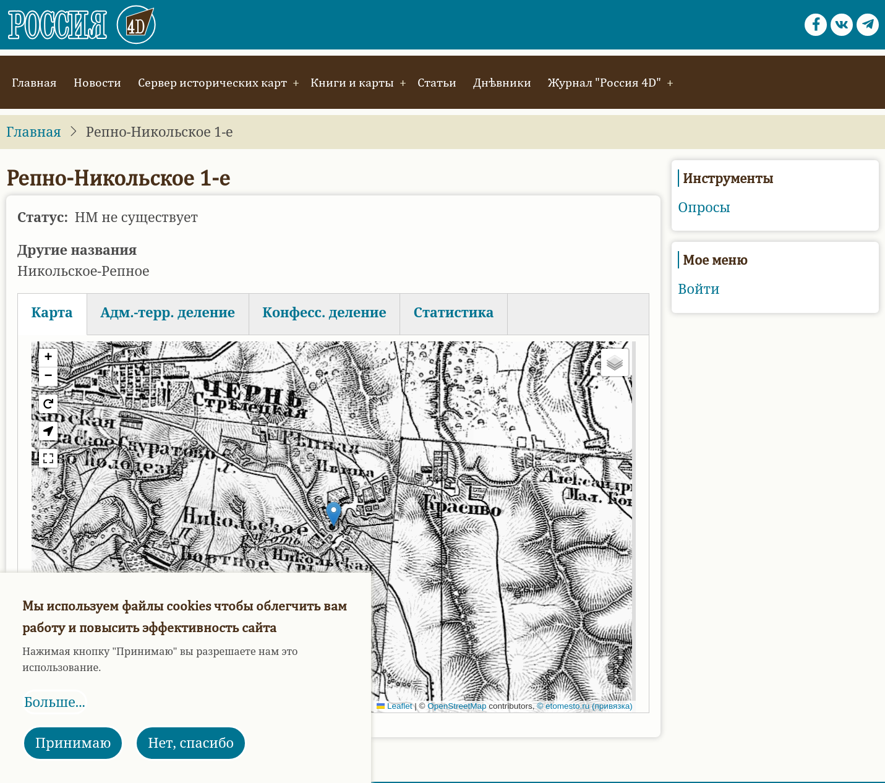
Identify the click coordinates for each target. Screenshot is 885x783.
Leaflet (395, 706)
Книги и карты (352, 82)
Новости (97, 82)
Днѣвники (502, 82)
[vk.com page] (842, 25)
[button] (333, 514)
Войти (698, 288)
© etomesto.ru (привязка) (584, 706)
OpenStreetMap (456, 706)
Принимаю (73, 742)
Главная (34, 82)
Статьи (436, 82)
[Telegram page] (868, 25)
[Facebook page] (816, 25)
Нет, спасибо (191, 742)
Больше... (54, 702)
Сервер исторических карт (212, 82)
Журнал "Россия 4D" (604, 82)
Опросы (704, 207)
